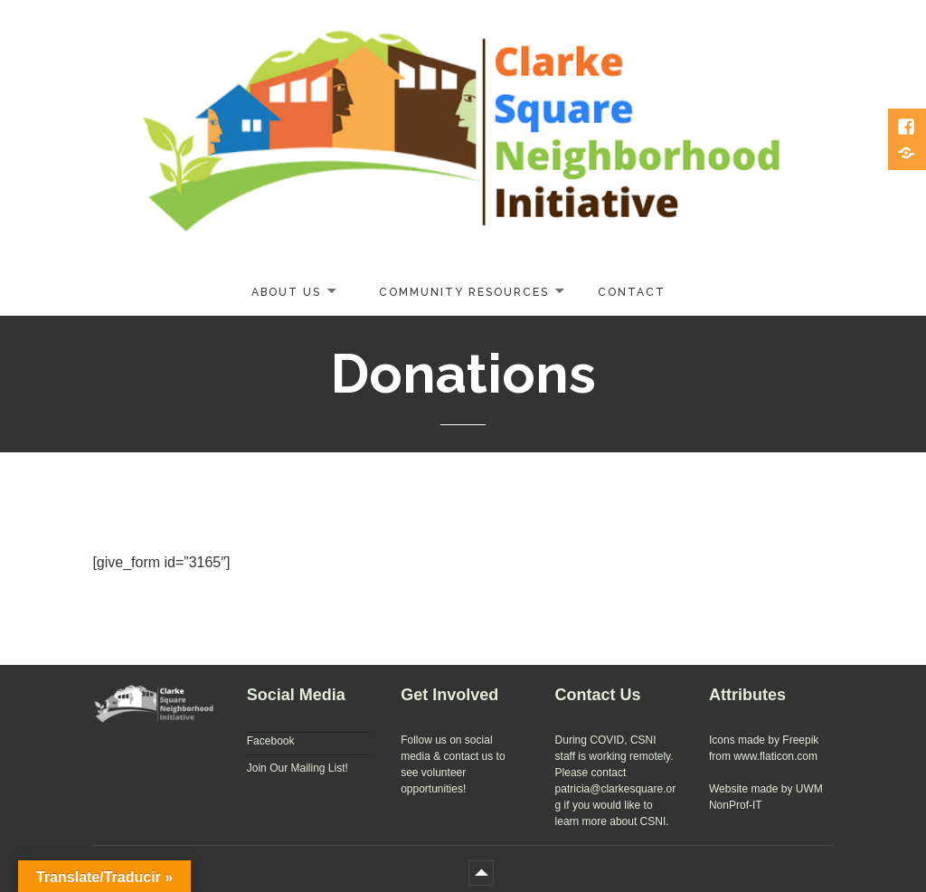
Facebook (271, 741)
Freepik (800, 740)
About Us (286, 292)
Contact (632, 292)
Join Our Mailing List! (297, 768)
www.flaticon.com (775, 756)
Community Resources (464, 292)
